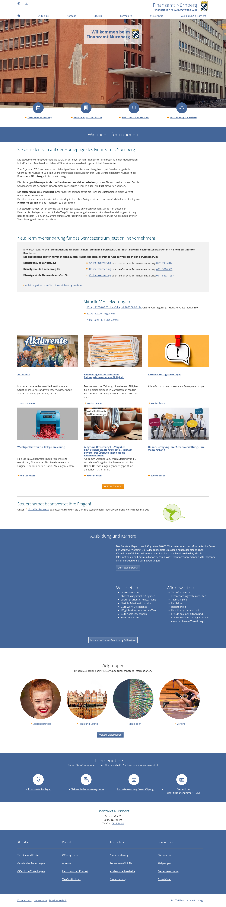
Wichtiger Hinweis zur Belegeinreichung (41, 447)
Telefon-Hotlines (71, 879)
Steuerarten (165, 855)
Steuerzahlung (118, 879)
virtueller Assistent (38, 509)
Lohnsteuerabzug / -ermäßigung (135, 789)
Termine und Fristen (28, 855)
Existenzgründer (42, 723)
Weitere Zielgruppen (110, 734)
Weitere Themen (113, 486)
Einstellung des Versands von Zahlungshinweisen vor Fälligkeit (104, 376)
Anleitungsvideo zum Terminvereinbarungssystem (53, 285)
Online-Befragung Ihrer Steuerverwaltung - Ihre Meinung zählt (176, 448)
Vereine (181, 723)
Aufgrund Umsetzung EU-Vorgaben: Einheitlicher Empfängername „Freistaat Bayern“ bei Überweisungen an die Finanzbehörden (108, 451)
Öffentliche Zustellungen (31, 871)
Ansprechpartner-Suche (87, 117)
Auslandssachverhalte (122, 871)
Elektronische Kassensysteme (87, 789)
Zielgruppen (165, 863)
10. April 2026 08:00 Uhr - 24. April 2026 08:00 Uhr (114, 307)
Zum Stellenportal (128, 567)
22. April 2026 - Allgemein (101, 313)
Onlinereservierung (100, 262)
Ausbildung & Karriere (183, 117)
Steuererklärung (119, 855)
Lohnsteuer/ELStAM (121, 863)
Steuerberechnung (168, 871)
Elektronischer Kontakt (135, 117)
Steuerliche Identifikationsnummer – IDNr (183, 791)
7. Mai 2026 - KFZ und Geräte (103, 319)
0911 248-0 (118, 823)
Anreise (66, 863)
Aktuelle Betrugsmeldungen (164, 374)
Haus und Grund (88, 723)
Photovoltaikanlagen (39, 789)
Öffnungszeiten (70, 855)
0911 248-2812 (164, 263)
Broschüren (164, 879)
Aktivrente (23, 374)
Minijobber (135, 723)
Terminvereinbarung (40, 117)
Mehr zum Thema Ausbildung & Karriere (113, 640)
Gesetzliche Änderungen (31, 863)
